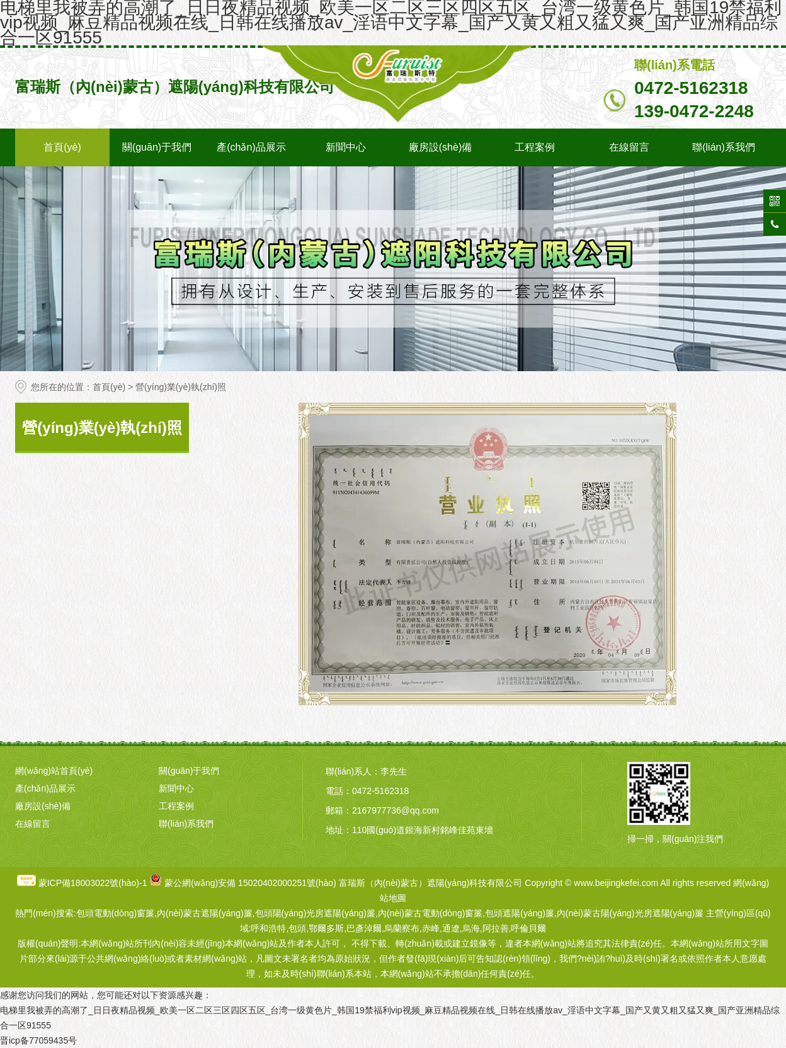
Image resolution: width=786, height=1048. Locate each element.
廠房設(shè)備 (440, 147)
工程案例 (535, 147)
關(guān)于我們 (156, 147)
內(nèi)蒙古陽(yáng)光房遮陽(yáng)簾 (630, 913)
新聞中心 (346, 147)
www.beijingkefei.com (616, 883)
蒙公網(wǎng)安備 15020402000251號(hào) (250, 883)
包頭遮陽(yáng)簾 (519, 913)
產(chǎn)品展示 (251, 147)
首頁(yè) (62, 147)
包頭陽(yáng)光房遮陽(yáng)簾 (315, 913)
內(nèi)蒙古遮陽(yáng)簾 (205, 913)
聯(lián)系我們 (723, 147)
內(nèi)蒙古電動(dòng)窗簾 (430, 913)
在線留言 (629, 147)
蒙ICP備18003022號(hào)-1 (92, 883)
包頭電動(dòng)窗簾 (115, 913)
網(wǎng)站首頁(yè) (54, 771)
